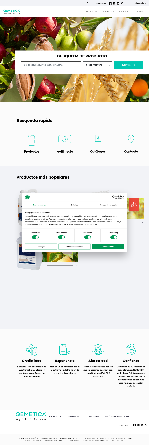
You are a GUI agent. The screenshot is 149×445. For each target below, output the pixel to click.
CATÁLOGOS (125, 11)
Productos (31, 151)
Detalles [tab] (74, 205)
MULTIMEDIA (108, 11)
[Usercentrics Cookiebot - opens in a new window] (114, 197)
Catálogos (98, 151)
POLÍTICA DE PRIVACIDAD (117, 417)
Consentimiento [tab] (39, 205)
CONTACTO (141, 11)
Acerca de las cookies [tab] (109, 205)
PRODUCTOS (55, 417)
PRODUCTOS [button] (91, 11)
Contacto (131, 151)
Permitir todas (108, 247)
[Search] (67, 3)
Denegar (41, 247)
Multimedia (65, 151)
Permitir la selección (74, 247)
